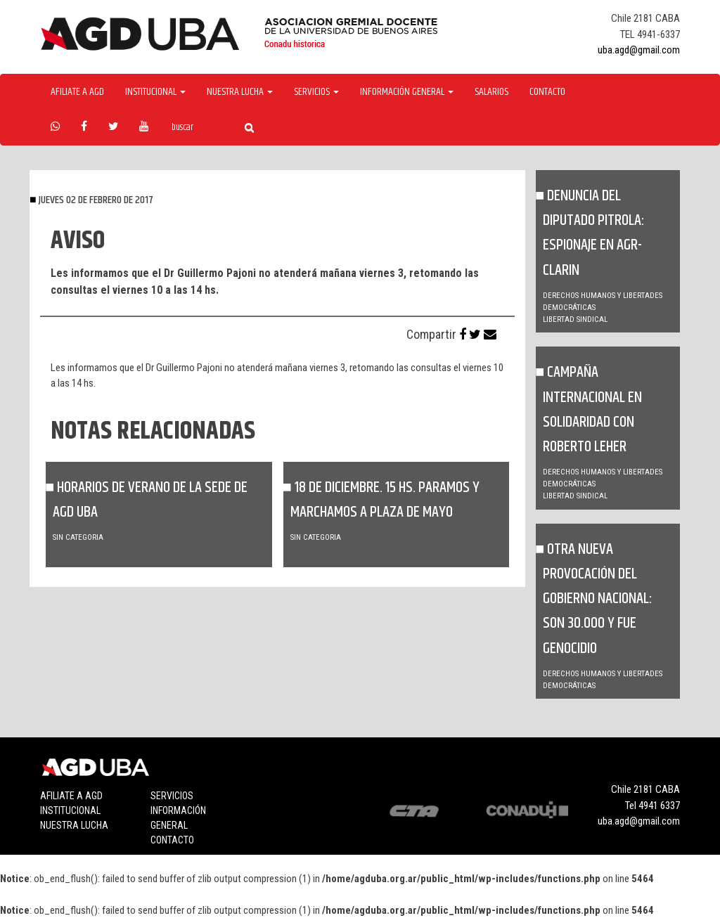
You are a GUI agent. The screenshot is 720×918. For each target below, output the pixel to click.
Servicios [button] (316, 92)
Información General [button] (407, 92)
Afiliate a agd (77, 92)
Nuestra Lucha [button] (240, 92)
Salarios (491, 92)
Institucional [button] (155, 92)
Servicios (171, 795)
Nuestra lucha (74, 825)
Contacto (547, 92)
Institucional (70, 810)
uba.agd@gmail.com (639, 50)
